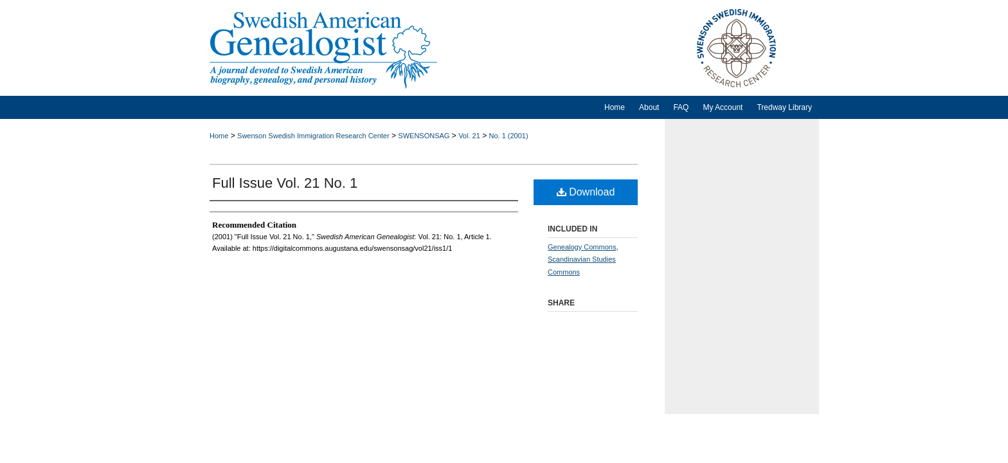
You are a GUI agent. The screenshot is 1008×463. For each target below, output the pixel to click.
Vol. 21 (469, 136)
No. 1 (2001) (508, 136)
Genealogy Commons (582, 247)
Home (219, 136)
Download (586, 191)
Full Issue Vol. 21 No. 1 (284, 183)
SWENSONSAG (423, 136)
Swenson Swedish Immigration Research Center (313, 136)
